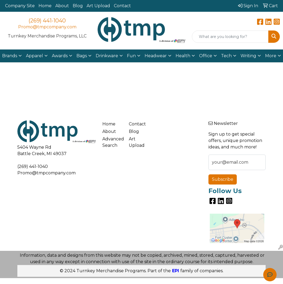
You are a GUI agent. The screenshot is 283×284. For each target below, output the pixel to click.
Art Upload (98, 5)
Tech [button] (226, 55)
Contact (122, 5)
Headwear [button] (156, 55)
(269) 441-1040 (47, 20)
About (62, 5)
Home (45, 5)
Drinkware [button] (107, 55)
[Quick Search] (230, 36)
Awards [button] (60, 55)
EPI (175, 270)
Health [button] (183, 55)
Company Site (20, 5)
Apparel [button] (34, 55)
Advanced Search (112, 142)
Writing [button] (248, 55)
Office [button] (205, 55)
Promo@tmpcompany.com (47, 26)
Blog (78, 5)
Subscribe (222, 179)
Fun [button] (131, 55)
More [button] (270, 55)
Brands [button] (9, 55)
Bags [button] (81, 55)
